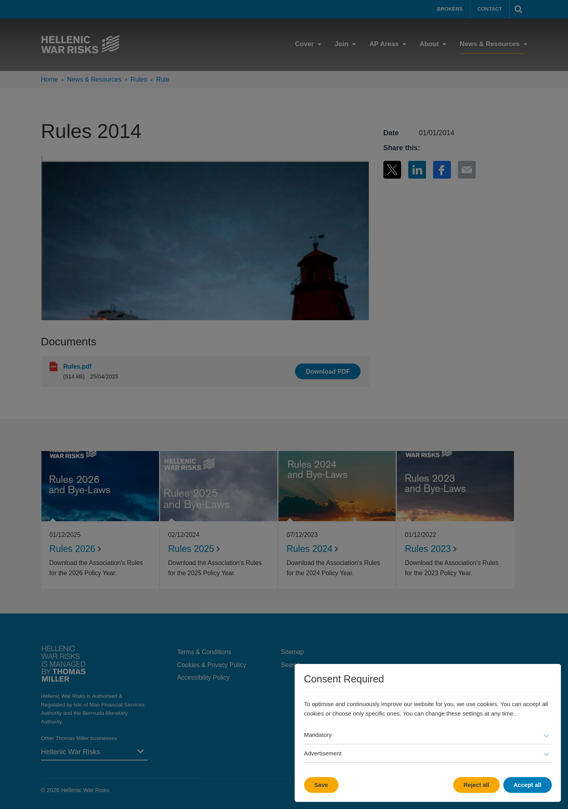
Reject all (476, 784)
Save (321, 784)
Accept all (528, 784)
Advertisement (323, 753)
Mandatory (318, 734)
